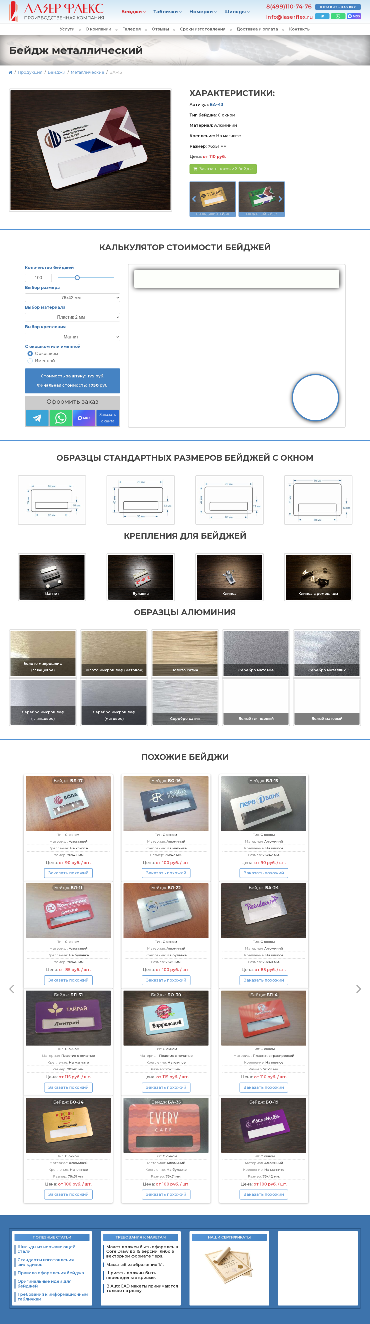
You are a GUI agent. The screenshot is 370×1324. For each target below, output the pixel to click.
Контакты (299, 29)
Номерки (201, 11)
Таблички (165, 11)
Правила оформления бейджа (51, 1273)
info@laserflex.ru (289, 16)
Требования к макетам (141, 1237)
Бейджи (131, 11)
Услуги (67, 29)
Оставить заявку (338, 7)
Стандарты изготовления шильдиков (46, 1262)
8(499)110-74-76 (289, 6)
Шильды (235, 11)
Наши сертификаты (229, 1237)
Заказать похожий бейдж (223, 168)
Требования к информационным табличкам (53, 1297)
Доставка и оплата (257, 29)
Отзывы (160, 29)
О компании (98, 29)
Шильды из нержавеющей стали (47, 1249)
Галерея (131, 29)
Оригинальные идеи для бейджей (45, 1284)
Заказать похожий (68, 873)
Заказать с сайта (108, 418)
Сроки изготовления (203, 29)
